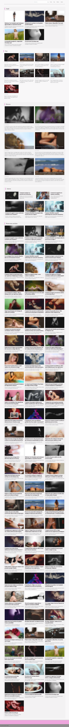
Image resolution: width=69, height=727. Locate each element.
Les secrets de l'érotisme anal (31, 41)
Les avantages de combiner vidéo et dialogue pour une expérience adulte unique (13, 294)
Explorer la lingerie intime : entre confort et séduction (19, 146)
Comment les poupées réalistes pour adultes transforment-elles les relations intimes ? (34, 404)
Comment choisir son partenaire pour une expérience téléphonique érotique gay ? (13, 276)
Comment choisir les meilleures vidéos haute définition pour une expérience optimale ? (54, 367)
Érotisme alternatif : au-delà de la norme (34, 621)
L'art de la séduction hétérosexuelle (33, 694)
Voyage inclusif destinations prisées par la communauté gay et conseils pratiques (57, 60)
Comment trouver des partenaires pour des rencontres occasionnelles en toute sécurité (34, 440)
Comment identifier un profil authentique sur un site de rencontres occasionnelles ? (54, 214)
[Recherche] (41, 2)
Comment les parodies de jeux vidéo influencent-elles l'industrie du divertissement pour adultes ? (53, 312)
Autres (62, 2)
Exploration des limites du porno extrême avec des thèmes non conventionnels (12, 477)
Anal (51, 2)
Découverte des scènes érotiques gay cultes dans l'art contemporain (27, 60)
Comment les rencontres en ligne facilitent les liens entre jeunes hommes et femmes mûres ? (34, 331)
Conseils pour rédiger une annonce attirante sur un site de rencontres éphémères (33, 586)
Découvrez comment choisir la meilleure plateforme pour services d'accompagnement (54, 422)
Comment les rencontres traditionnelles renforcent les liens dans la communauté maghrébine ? (34, 312)
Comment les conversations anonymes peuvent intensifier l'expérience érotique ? (54, 404)
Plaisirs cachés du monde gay (11, 90)
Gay (54, 2)
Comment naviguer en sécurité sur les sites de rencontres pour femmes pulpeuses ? (54, 257)
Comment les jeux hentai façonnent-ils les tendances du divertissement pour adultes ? (34, 349)
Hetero (58, 2)
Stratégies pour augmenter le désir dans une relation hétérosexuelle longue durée (14, 531)
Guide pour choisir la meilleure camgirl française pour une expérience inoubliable (34, 568)
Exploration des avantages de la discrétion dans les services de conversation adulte (12, 458)
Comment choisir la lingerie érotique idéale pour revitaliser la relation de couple (54, 477)
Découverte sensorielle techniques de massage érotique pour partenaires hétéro (33, 513)
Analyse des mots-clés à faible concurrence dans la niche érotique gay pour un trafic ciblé (14, 513)
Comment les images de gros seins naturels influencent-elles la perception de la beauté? (34, 367)
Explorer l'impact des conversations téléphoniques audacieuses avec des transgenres (33, 531)
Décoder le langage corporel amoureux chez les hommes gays (42, 76)
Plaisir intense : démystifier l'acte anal (54, 23)
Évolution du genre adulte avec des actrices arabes (19, 172)
